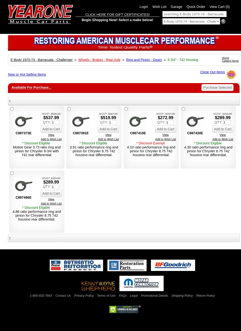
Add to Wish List (51, 139)
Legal (134, 295)
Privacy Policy (84, 295)
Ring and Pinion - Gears (144, 60)
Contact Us (63, 295)
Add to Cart (51, 129)
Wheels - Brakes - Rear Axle (99, 60)
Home (225, 57)
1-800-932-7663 (41, 295)
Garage (176, 7)
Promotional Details (154, 295)
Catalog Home (230, 60)
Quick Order (196, 7)
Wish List (159, 7)
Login (144, 7)
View (51, 135)
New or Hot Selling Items (27, 74)
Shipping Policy (182, 295)
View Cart (220, 7)
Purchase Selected (217, 87)
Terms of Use (106, 295)
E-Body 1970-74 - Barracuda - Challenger (42, 60)
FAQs (123, 295)
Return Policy (205, 295)
